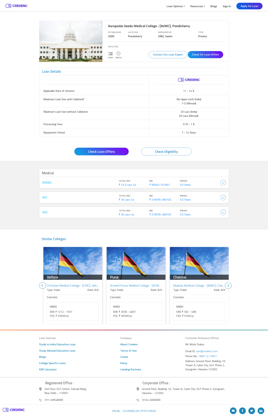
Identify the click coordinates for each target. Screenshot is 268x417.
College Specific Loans (52, 363)
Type (200, 32)
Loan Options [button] (175, 6)
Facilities (113, 46)
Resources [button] (196, 6)
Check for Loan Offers (205, 54)
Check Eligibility (166, 151)
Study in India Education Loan (57, 344)
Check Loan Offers (101, 151)
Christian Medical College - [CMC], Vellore (74, 285)
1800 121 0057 (207, 356)
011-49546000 (51, 400)
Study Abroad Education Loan (57, 351)
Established (114, 32)
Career (124, 357)
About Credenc (129, 344)
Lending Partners (130, 369)
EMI (151, 180)
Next (228, 285)
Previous (42, 285)
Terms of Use (128, 351)
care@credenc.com (207, 351)
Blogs (213, 6)
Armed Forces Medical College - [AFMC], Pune (140, 285)
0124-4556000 (148, 400)
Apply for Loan (249, 6)
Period (183, 180)
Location (133, 32)
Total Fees (125, 180)
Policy (123, 363)
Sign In (227, 6)
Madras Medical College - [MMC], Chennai (200, 285)
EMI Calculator (48, 369)
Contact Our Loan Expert (168, 54)
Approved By (165, 32)
